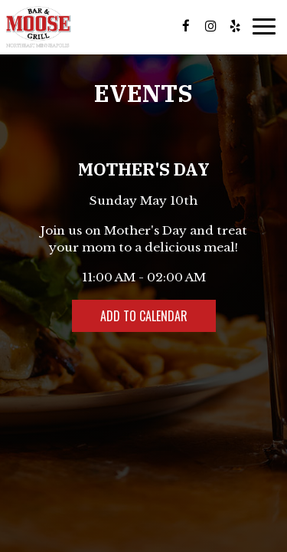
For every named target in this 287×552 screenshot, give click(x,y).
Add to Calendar (144, 316)
